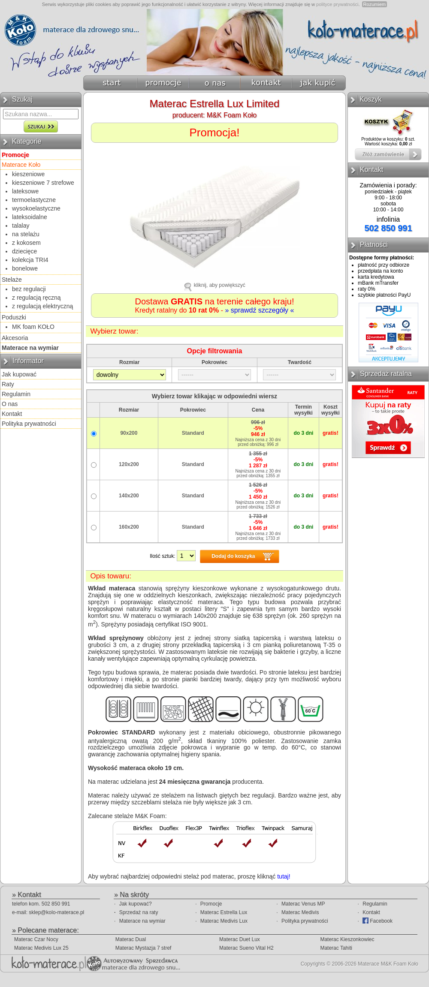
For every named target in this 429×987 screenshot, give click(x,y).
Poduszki (14, 317)
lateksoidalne (29, 217)
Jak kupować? (135, 904)
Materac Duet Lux (239, 939)
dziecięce (24, 251)
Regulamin (16, 394)
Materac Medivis (300, 912)
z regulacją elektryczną (42, 306)
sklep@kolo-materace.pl (56, 912)
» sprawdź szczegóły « (259, 310)
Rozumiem (374, 4)
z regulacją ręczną (36, 297)
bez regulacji (29, 289)
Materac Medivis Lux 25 (41, 948)
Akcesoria (15, 337)
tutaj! (283, 876)
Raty (8, 384)
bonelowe (25, 268)
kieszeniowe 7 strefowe (43, 182)
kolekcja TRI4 (30, 259)
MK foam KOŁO (33, 326)
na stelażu (25, 234)
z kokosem (26, 242)
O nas (10, 403)
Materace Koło (21, 164)
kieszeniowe (28, 174)
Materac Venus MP (303, 904)
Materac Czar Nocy (36, 939)
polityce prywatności (337, 4)
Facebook (378, 921)
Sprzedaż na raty (138, 912)
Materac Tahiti (336, 948)
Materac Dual (130, 939)
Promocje (211, 904)
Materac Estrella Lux (223, 912)
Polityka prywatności (29, 423)
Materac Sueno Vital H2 (246, 948)
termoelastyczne (34, 199)
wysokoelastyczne (36, 208)
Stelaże (12, 279)
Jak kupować (19, 374)
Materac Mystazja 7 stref (143, 948)
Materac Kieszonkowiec (347, 939)
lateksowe (25, 191)
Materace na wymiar (142, 921)
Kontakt (12, 413)
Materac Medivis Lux (224, 921)
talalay (20, 225)
